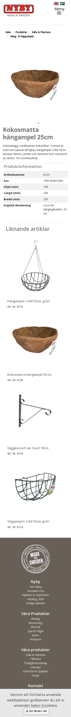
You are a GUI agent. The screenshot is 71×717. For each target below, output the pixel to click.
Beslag (35, 618)
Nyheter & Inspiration (35, 595)
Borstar (35, 627)
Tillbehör (35, 659)
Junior (35, 635)
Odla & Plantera (41, 32)
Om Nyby (35, 587)
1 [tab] (38, 123)
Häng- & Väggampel (22, 36)
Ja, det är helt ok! (36, 711)
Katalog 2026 (35, 599)
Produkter (21, 32)
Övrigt (35, 675)
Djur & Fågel (35, 631)
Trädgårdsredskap (35, 663)
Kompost (35, 639)
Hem (8, 32)
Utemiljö (35, 667)
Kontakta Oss (35, 591)
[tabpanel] (35, 84)
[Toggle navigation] (61, 10)
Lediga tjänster (35, 603)
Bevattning (35, 623)
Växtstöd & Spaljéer (35, 671)
